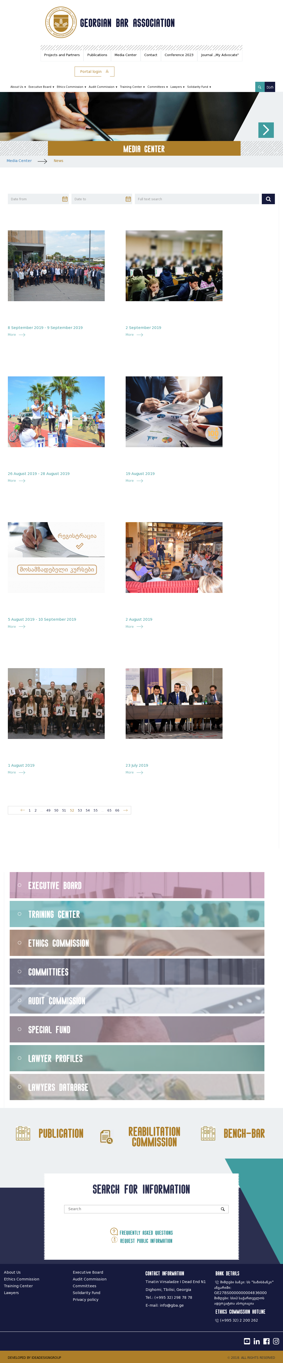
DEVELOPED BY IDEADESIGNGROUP (34, 1357)
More (13, 335)
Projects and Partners (62, 55)
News (58, 161)
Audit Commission (101, 87)
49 (48, 810)
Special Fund (50, 1029)
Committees (156, 87)
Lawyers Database (59, 1087)
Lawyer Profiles (56, 1058)
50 (56, 810)
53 (80, 810)
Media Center (126, 55)
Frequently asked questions (142, 1231)
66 (117, 810)
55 (95, 810)
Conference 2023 (179, 55)
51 (64, 810)
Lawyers (176, 87)
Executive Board (40, 87)
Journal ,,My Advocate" (220, 55)
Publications (97, 55)
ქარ (270, 87)
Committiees (49, 972)
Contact (150, 55)
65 (109, 810)
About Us (16, 87)
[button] (266, 130)
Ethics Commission (70, 87)
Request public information (141, 1239)
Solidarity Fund (197, 87)
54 (88, 810)
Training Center (131, 87)
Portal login (94, 71)
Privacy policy (85, 1299)
